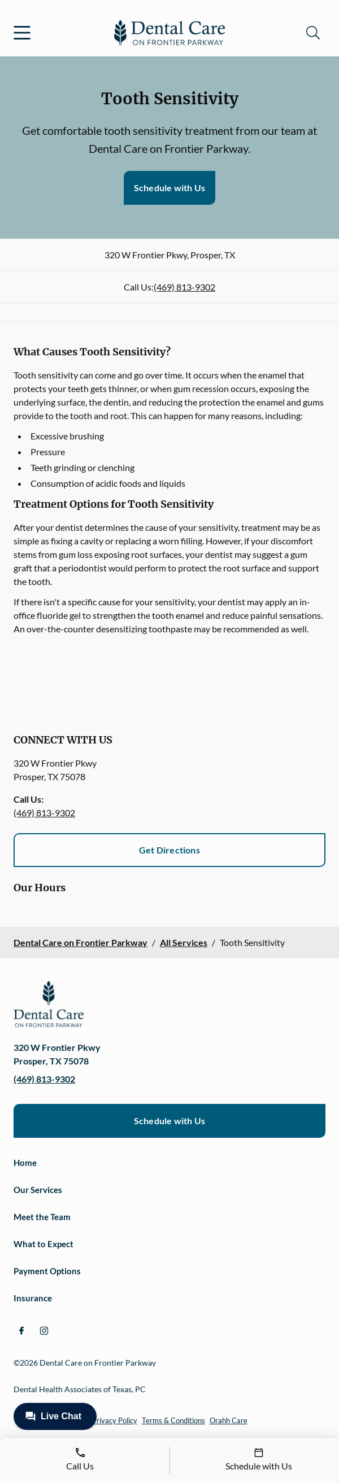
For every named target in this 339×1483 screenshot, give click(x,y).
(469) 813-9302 (184, 286)
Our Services (38, 1190)
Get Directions (169, 849)
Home (25, 1163)
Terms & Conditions (173, 1420)
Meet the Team (42, 1217)
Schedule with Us (169, 187)
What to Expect (43, 1244)
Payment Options (47, 1271)
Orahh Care (228, 1420)
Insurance (33, 1298)
